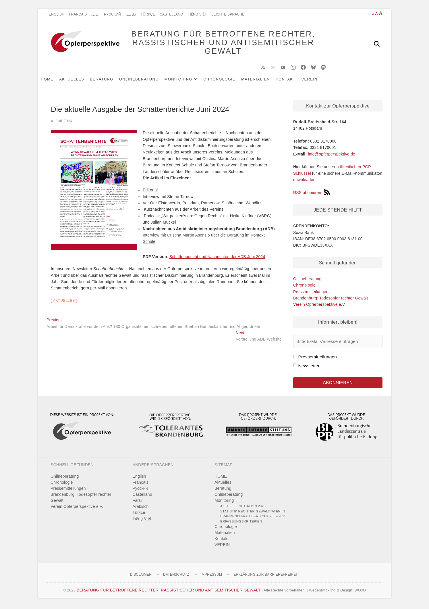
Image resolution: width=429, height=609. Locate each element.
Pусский (112, 14)
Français (78, 14)
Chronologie (228, 81)
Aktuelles (80, 81)
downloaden (304, 181)
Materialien (264, 81)
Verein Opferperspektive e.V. (319, 306)
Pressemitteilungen (310, 293)
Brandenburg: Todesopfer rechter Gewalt (330, 300)
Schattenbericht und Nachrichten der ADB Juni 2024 (217, 258)
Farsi (137, 503)
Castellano (171, 14)
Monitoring (187, 81)
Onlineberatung (147, 81)
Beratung (110, 81)
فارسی (130, 14)
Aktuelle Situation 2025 (243, 508)
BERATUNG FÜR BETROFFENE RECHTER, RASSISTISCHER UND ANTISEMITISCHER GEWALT (217, 43)
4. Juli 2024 (62, 122)
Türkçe (148, 14)
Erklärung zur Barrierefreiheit (266, 577)
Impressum (211, 577)
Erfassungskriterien (241, 523)
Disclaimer (141, 577)
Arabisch (141, 509)
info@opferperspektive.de (331, 155)
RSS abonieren (311, 194)
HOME (55, 81)
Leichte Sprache (227, 14)
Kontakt (294, 81)
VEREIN (318, 81)
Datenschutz (176, 577)
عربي (95, 14)
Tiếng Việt (197, 14)
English (56, 14)
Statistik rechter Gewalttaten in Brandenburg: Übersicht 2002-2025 (253, 516)
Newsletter (309, 367)
